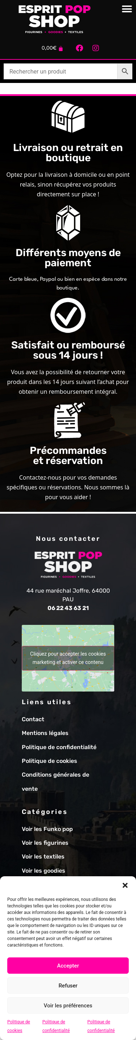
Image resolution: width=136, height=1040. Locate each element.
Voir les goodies (43, 870)
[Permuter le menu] (126, 9)
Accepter (68, 965)
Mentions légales (45, 733)
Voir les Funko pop (47, 829)
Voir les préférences (68, 1005)
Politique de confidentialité (59, 747)
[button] (125, 885)
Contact (33, 719)
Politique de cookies (49, 760)
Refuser (67, 985)
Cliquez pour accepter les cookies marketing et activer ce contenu (68, 658)
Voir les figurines (45, 842)
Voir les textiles (43, 856)
